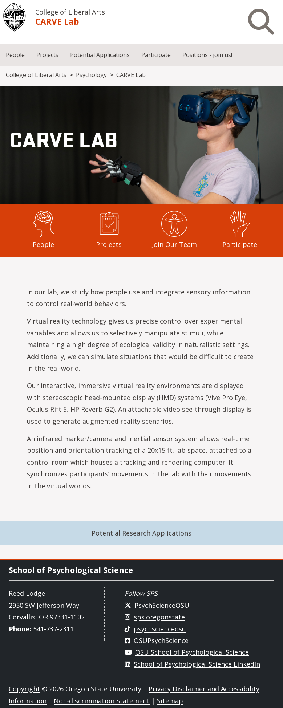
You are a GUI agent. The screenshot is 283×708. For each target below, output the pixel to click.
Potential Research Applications (141, 533)
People (15, 55)
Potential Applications (100, 55)
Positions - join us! (207, 55)
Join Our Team (174, 244)
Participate (156, 55)
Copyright (24, 688)
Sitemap (170, 700)
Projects (47, 55)
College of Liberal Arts (70, 12)
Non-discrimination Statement (102, 700)
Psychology (91, 75)
